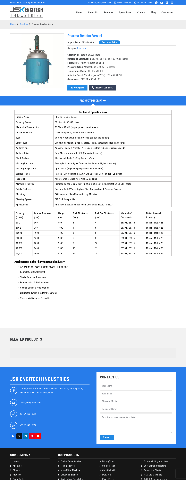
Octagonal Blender (70, 474)
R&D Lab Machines (153, 474)
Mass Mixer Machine (71, 470)
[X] (19, 436)
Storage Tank (108, 465)
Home (13, 24)
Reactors (23, 24)
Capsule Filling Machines (156, 461)
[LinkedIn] (172, 2)
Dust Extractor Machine (155, 465)
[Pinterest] (167, 2)
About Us (17, 465)
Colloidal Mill (108, 470)
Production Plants (152, 470)
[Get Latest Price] (109, 42)
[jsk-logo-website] (26, 12)
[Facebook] (156, 2)
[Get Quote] (77, 87)
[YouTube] (161, 2)
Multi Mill (106, 474)
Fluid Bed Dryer (68, 465)
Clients (16, 470)
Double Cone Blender (71, 461)
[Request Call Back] (102, 87)
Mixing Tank (108, 461)
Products (17, 474)
